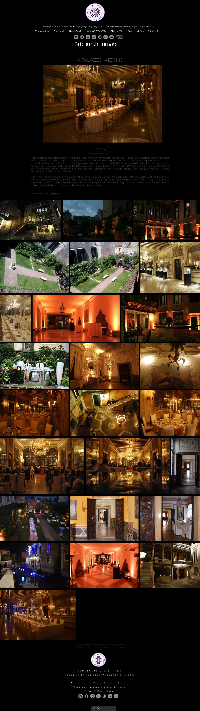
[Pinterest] (99, 37)
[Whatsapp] (105, 37)
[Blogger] (76, 37)
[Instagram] (88, 37)
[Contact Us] (98, 150)
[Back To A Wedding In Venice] (100, 647)
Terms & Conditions (98, 691)
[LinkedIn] (111, 37)
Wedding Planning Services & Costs (99, 687)
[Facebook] (82, 37)
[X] (94, 37)
